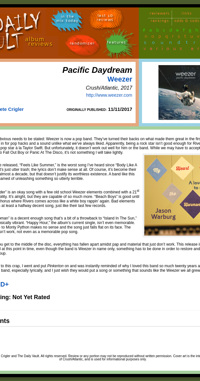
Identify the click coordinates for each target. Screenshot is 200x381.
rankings (160, 21)
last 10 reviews (105, 18)
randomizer (82, 44)
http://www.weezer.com (109, 95)
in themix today (67, 19)
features (116, 43)
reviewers (160, 14)
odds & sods (187, 21)
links (187, 14)
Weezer (120, 79)
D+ (4, 284)
